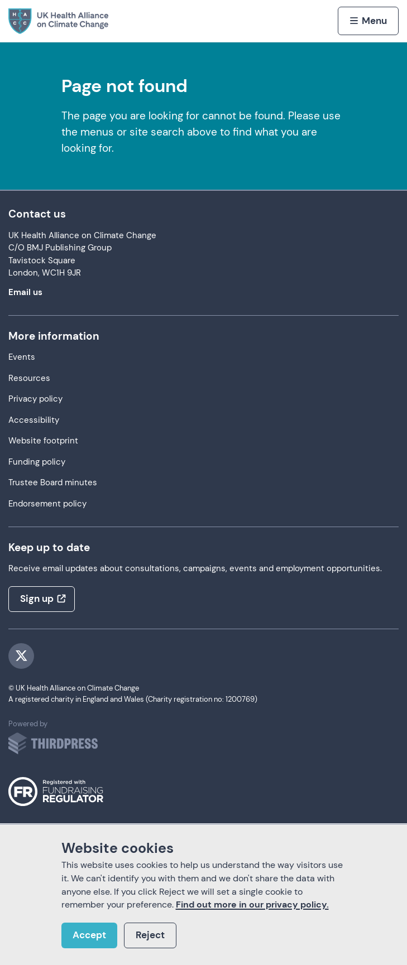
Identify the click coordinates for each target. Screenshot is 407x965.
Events (21, 357)
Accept (89, 935)
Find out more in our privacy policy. (252, 904)
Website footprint (43, 441)
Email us (25, 292)
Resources (29, 378)
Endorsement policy (47, 504)
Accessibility (33, 420)
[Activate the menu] (368, 21)
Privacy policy (35, 399)
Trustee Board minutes (52, 483)
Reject (150, 935)
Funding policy (36, 462)
